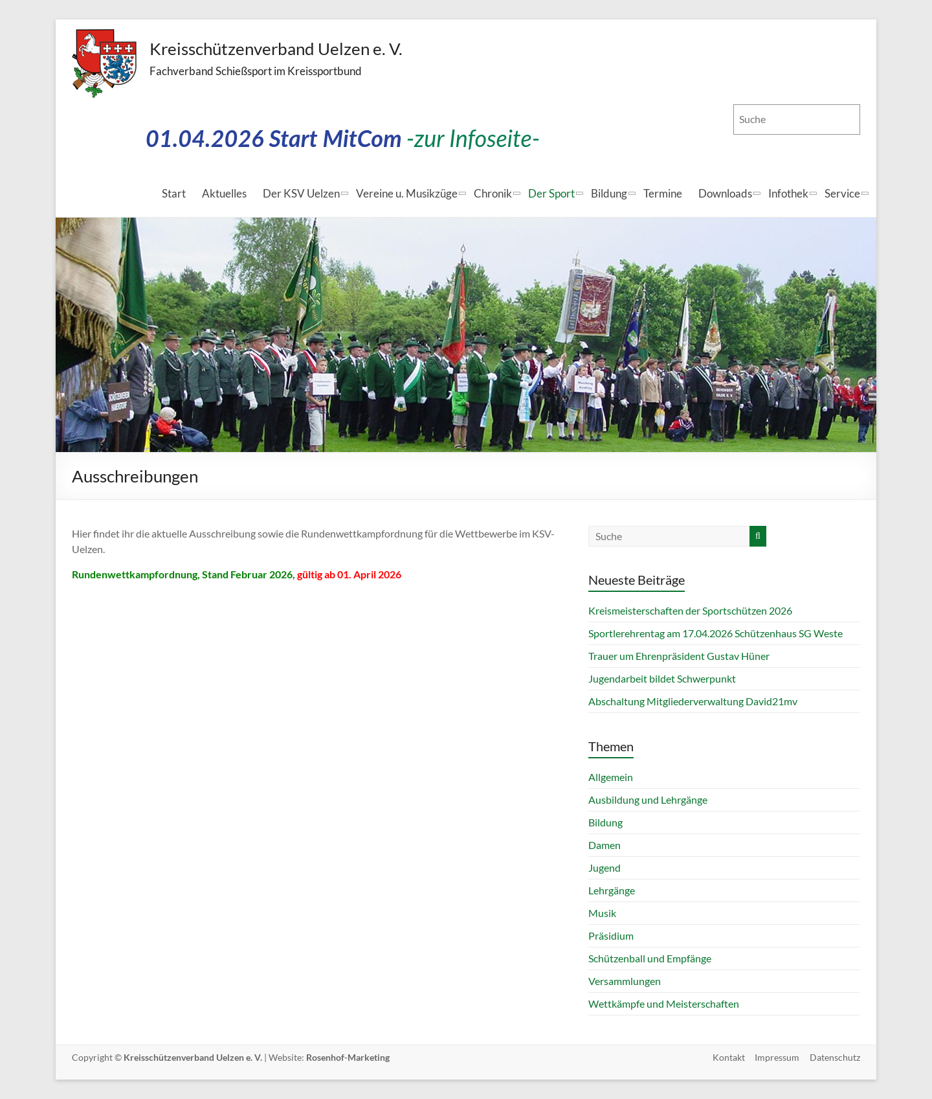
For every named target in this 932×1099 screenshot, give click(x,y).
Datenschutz (835, 1057)
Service (842, 193)
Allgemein (610, 777)
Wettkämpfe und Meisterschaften (663, 1003)
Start (174, 193)
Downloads (725, 193)
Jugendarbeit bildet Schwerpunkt (662, 678)
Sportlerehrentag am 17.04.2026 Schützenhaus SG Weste (715, 633)
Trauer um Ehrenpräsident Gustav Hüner (679, 656)
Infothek (788, 193)
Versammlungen (624, 981)
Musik (602, 913)
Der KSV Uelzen (301, 193)
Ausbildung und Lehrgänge (647, 799)
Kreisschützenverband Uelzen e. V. (276, 48)
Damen (604, 845)
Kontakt (728, 1057)
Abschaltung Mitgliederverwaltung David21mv (692, 701)
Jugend (604, 867)
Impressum (777, 1057)
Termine (662, 193)
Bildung (609, 193)
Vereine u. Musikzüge (407, 193)
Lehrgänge (611, 890)
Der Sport (551, 193)
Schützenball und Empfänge (649, 958)
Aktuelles (224, 193)
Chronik (493, 193)
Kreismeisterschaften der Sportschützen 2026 (690, 610)
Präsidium (611, 935)
